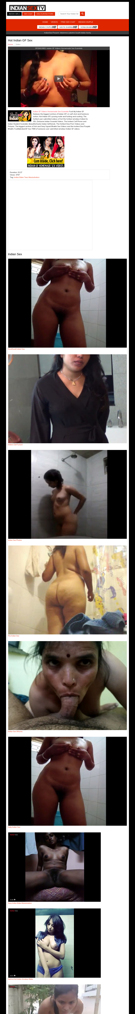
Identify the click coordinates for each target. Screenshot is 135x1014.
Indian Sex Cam (20, 989)
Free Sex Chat (68, 19)
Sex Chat (88, 8)
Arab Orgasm (96, 989)
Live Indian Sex (124, 989)
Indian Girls (74, 8)
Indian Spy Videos (35, 989)
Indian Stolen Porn (51, 989)
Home (45, 19)
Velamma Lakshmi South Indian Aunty (75, 30)
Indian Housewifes (68, 989)
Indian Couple (85, 19)
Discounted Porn (84, 11)
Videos (54, 19)
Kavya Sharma (68, 24)
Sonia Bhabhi (88, 24)
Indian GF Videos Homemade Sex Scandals (55, 46)
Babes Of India (83, 989)
